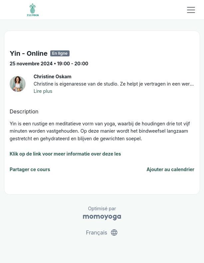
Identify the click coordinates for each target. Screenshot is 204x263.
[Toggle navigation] (191, 10)
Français (102, 232)
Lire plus (43, 91)
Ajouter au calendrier (170, 169)
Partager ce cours (30, 169)
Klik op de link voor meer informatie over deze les (65, 154)
